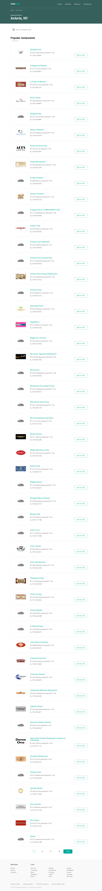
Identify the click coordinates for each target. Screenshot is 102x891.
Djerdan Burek (36, 788)
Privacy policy (28, 884)
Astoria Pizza (36, 290)
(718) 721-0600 (37, 344)
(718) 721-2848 (37, 536)
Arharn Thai (35, 226)
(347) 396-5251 (37, 648)
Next (67, 851)
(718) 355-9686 (37, 215)
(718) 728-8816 (37, 103)
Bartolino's (34, 370)
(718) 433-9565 (37, 728)
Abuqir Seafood (37, 130)
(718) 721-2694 (37, 794)
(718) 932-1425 (37, 328)
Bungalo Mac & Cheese (40, 498)
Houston (69, 872)
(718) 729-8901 (37, 55)
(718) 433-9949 (37, 584)
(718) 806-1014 (37, 472)
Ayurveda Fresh (36, 306)
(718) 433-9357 (37, 312)
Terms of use (15, 884)
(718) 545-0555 (37, 183)
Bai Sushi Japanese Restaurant (43, 354)
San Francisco (52, 870)
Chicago (69, 868)
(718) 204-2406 (37, 696)
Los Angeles (34, 870)
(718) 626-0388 (37, 616)
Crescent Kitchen (37, 674)
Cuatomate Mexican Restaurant (43, 690)
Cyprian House (36, 706)
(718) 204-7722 (37, 199)
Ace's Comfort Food (38, 146)
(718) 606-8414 (37, 632)
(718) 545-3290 (37, 568)
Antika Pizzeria (36, 178)
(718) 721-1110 (37, 746)
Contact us (87, 4)
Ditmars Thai (35, 772)
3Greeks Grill (35, 50)
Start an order (81, 55)
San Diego (51, 872)
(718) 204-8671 (37, 71)
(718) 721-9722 (37, 280)
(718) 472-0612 (37, 552)
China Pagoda (36, 610)
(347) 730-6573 (37, 392)
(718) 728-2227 (37, 488)
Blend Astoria (36, 434)
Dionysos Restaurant (39, 756)
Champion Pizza (37, 578)
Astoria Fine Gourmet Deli (41, 258)
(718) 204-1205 (37, 408)
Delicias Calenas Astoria (40, 722)
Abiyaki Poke (35, 114)
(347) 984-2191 (37, 87)
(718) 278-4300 (37, 247)
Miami (32, 872)
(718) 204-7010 (37, 504)
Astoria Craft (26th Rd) (39, 242)
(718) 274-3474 (37, 135)
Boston (33, 876)
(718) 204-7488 (37, 842)
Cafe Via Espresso (38, 562)
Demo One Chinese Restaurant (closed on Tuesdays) (47, 739)
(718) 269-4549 (37, 778)
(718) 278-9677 (37, 712)
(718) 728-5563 (37, 231)
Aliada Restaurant (38, 162)
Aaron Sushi (35, 98)
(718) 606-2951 (37, 151)
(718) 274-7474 (37, 826)
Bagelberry (34, 322)
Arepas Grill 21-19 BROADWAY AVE (45, 210)
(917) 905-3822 (37, 600)
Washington (34, 874)
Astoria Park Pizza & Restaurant (43, 274)
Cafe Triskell (35, 546)
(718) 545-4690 (37, 264)
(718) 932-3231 (37, 762)
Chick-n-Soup (36, 594)
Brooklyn (51, 868)
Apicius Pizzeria (37, 194)
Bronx (50, 876)
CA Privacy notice (42, 884)
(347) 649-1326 (37, 456)
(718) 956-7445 (37, 360)
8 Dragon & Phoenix (38, 66)
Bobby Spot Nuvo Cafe (39, 450)
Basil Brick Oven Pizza (39, 402)
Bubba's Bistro (36, 482)
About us (77, 4)
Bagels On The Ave (38, 338)
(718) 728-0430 (37, 376)
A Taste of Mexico (38, 82)
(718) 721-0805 (37, 664)
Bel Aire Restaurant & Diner (41, 418)
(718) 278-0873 (37, 680)
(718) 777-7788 (37, 520)
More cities (70, 876)
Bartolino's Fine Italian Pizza (42, 386)
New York (19, 10)
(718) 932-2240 (37, 167)
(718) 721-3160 (37, 424)
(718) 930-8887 (37, 119)
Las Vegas (69, 874)
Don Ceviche (35, 804)
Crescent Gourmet (38, 658)
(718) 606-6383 (37, 440)
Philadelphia (70, 870)
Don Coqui (34, 820)
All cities (68, 4)
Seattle (51, 874)
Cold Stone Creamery (39, 642)
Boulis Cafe (35, 466)
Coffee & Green (36, 626)
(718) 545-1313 (37, 296)
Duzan (33, 836)
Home (60, 4)
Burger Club (35, 514)
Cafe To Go (35, 530)
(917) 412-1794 (37, 810)
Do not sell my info (58, 884)
